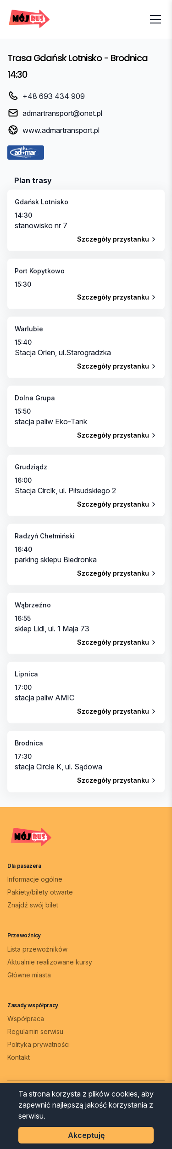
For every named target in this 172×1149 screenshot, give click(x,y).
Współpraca (25, 1018)
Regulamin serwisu (35, 1031)
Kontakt (18, 1057)
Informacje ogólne (34, 879)
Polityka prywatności (38, 1044)
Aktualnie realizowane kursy (49, 962)
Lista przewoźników (37, 949)
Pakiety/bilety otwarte (40, 892)
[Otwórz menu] (155, 19)
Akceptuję (86, 1135)
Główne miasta (29, 975)
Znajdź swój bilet (32, 905)
